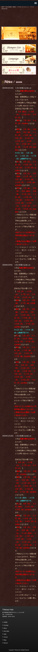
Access (6, 637)
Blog (5, 640)
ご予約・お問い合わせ (19, 21)
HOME (5, 622)
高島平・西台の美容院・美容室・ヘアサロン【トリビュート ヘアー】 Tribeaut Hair (19, 14)
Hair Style (6, 631)
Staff (5, 634)
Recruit (6, 643)
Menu (5, 628)
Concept (6, 625)
